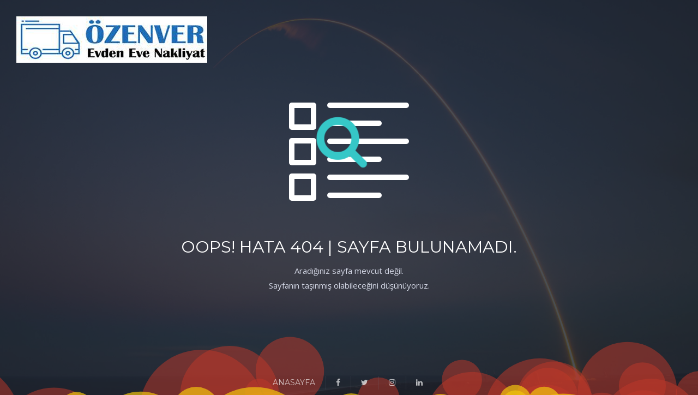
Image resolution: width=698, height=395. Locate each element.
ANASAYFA (294, 382)
